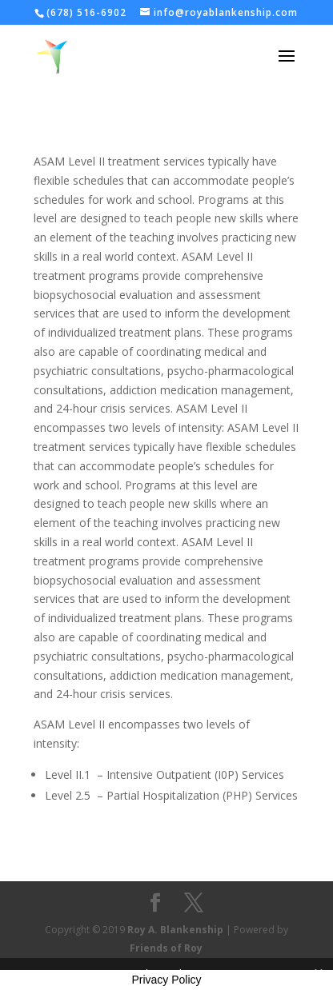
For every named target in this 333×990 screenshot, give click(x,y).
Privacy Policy (166, 979)
